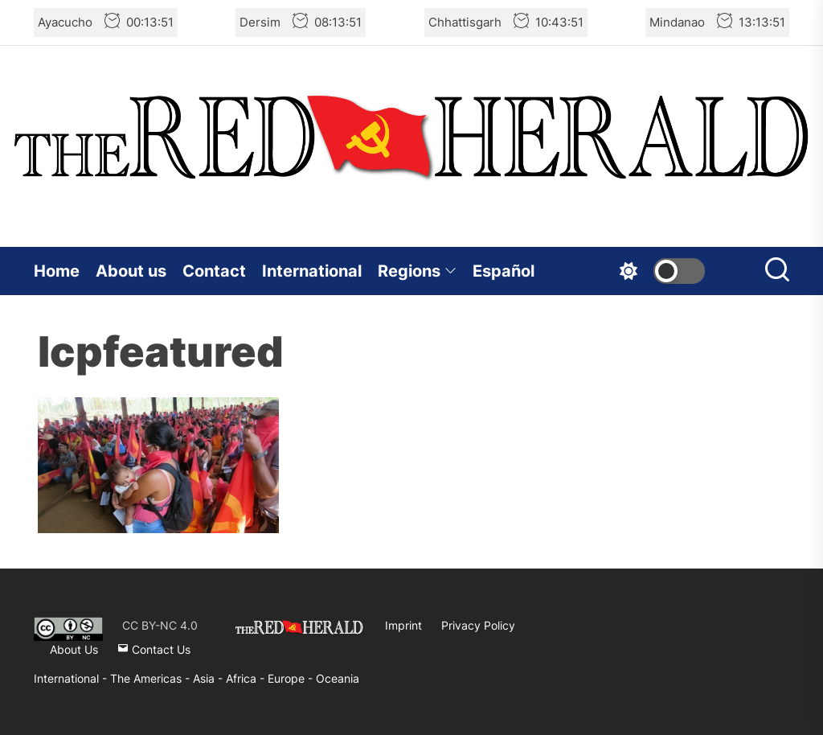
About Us (74, 649)
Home (57, 271)
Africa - (247, 678)
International (312, 271)
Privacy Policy (478, 625)
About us (131, 271)
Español (503, 271)
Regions (417, 271)
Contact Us (153, 649)
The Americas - (151, 678)
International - (72, 678)
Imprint (403, 625)
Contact (214, 271)
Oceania (337, 678)
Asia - (209, 678)
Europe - (292, 678)
